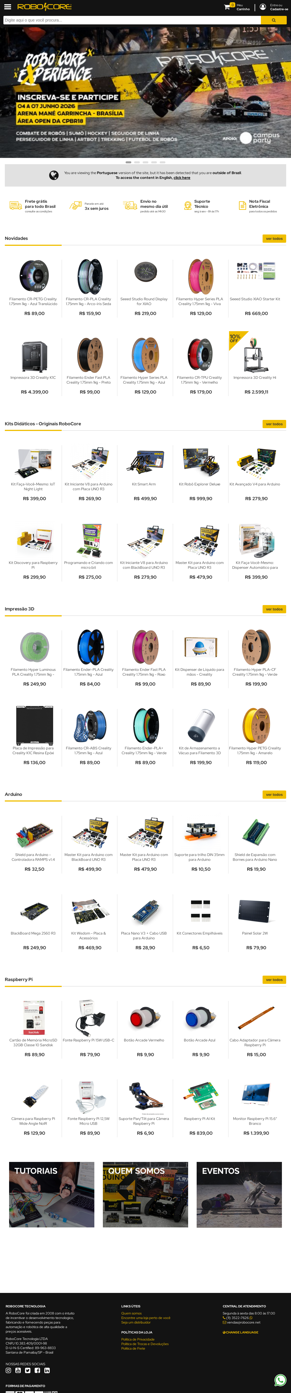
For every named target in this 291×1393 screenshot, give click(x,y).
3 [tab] (145, 164)
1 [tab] (128, 164)
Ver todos (274, 238)
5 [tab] (162, 164)
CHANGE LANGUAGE (240, 1332)
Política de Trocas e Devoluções (145, 1344)
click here (182, 177)
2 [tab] (137, 164)
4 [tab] (154, 164)
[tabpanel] (145, 92)
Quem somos (131, 1313)
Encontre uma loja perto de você (146, 1318)
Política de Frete (133, 1348)
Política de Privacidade (138, 1339)
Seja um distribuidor (136, 1322)
